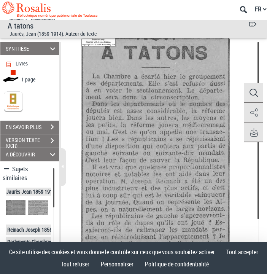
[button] (253, 93)
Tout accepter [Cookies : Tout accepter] (242, 252)
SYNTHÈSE (31, 48)
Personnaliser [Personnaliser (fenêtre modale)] (117, 264)
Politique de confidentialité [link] (177, 264)
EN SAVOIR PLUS (32, 127)
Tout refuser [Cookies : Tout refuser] (75, 264)
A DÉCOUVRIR (31, 154)
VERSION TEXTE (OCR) (32, 141)
